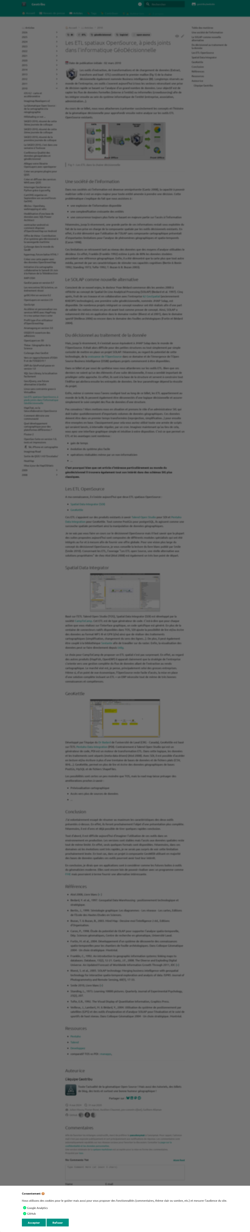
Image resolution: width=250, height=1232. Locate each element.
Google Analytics (37, 1207)
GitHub (31, 1213)
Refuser (57, 1222)
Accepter (34, 1222)
